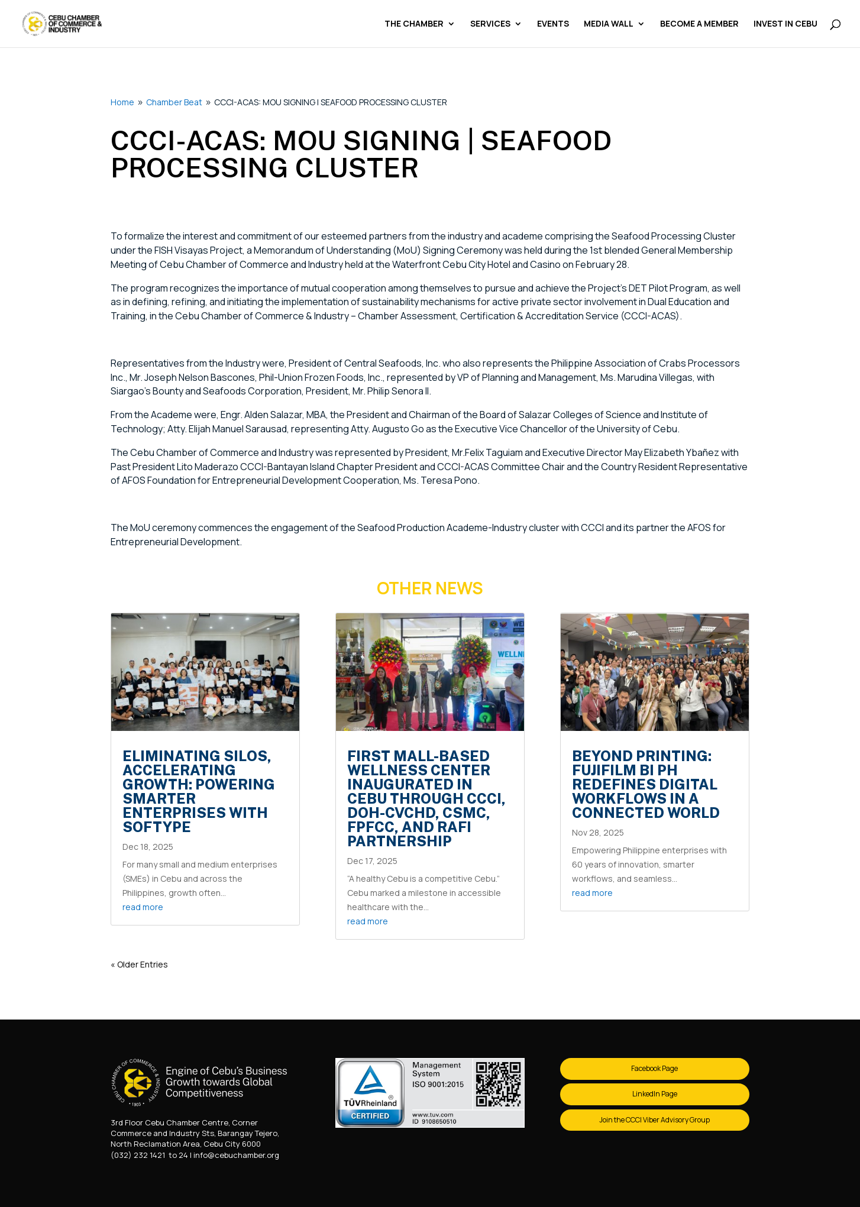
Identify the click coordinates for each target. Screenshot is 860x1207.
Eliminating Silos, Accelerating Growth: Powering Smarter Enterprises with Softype (198, 791)
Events (553, 24)
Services (490, 24)
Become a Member (699, 24)
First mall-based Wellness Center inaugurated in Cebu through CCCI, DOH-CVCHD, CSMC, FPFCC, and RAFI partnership (426, 798)
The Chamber (414, 24)
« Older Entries (139, 964)
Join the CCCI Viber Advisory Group (654, 1120)
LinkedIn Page (654, 1094)
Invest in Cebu (785, 24)
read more (142, 906)
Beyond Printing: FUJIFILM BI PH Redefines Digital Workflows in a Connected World (646, 784)
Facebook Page (654, 1068)
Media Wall (608, 24)
